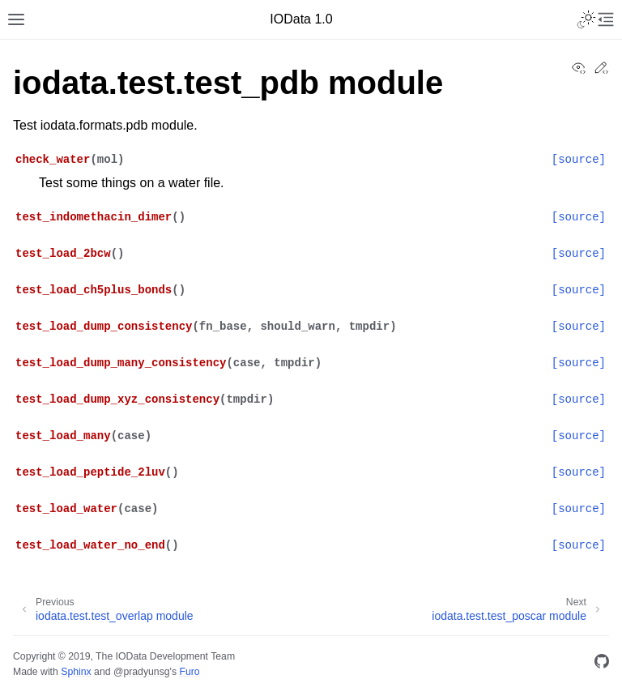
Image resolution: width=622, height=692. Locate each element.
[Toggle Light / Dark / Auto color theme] (586, 19)
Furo (189, 671)
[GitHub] (601, 664)
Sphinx (76, 671)
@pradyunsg (141, 671)
